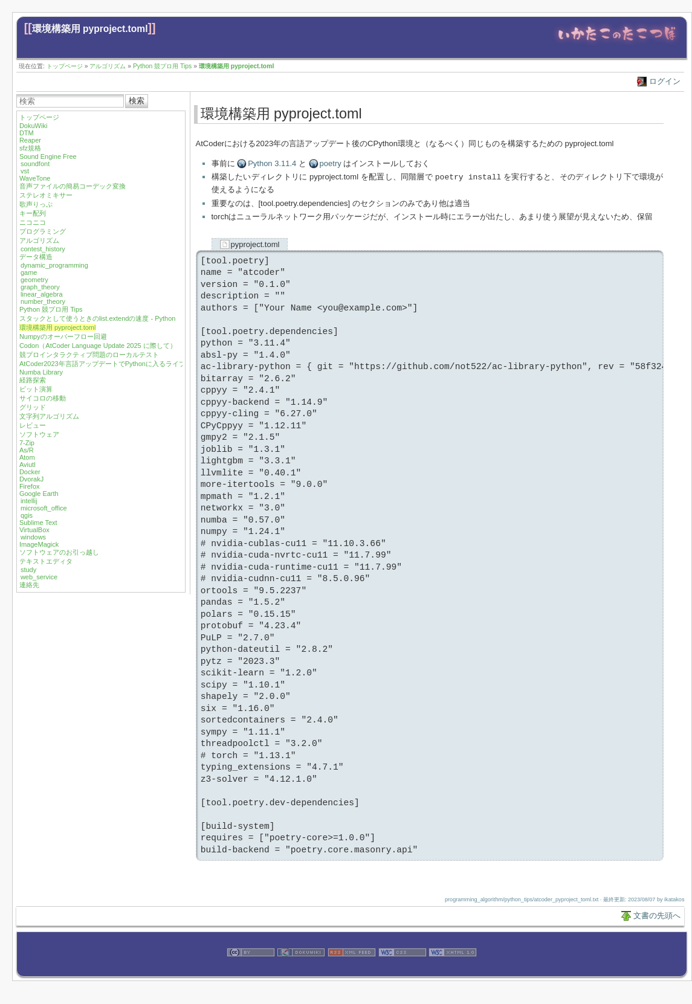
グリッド (32, 407)
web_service (39, 577)
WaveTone (35, 178)
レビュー (32, 425)
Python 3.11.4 (272, 163)
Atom (27, 457)
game (29, 272)
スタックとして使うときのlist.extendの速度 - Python (97, 318)
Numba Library (41, 372)
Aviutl (27, 464)
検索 (136, 100)
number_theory (43, 301)
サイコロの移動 (42, 398)
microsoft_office (44, 508)
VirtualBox (34, 529)
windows (33, 537)
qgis (27, 515)
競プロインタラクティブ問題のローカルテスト (89, 354)
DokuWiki (33, 125)
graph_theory (40, 287)
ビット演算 (36, 389)
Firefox (29, 486)
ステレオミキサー (46, 195)
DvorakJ (31, 479)
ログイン (665, 81)
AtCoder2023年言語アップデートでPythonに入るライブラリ (109, 363)
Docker (29, 471)
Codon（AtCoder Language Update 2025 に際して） (97, 345)
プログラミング (42, 231)
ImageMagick (39, 544)
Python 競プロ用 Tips (162, 66)
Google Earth (39, 493)
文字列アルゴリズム (49, 416)
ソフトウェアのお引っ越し (59, 552)
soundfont (35, 163)
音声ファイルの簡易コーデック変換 (72, 186)
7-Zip (26, 442)
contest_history (43, 249)
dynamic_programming (54, 265)
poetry (330, 163)
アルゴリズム (107, 66)
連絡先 (29, 584)
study (28, 569)
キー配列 (32, 213)
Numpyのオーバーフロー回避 (63, 336)
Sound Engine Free (48, 156)
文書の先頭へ (657, 914)
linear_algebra (42, 294)
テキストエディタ (46, 561)
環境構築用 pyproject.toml (90, 29)
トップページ (65, 66)
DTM (26, 133)
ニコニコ (32, 222)
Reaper (30, 140)
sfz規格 (30, 148)
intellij (29, 500)
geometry (34, 279)
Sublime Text (38, 522)
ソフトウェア (39, 434)
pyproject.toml (255, 243)
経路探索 (32, 380)
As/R (26, 450)
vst (25, 171)
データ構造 (36, 256)
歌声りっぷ (36, 204)
